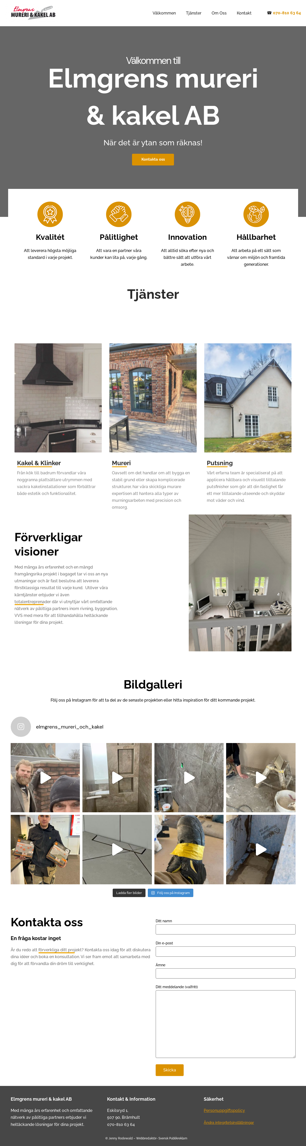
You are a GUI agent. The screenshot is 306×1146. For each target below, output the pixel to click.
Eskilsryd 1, (117, 1110)
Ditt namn (226, 926)
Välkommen (171, 13)
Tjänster (199, 13)
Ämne (226, 971)
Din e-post (226, 949)
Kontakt (245, 13)
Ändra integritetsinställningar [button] (231, 1122)
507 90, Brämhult (123, 1117)
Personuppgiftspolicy (224, 1110)
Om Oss (222, 13)
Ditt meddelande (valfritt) (226, 1022)
